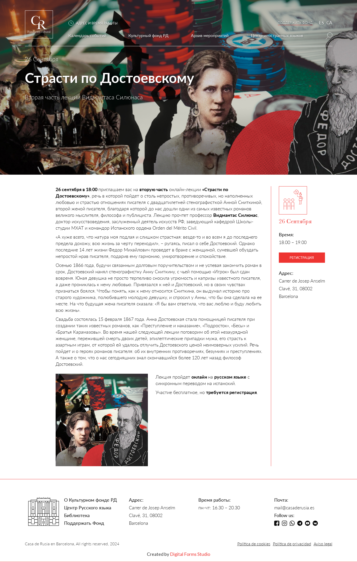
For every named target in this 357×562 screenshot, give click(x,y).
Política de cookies (253, 543)
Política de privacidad (292, 543)
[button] (96, 23)
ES (321, 22)
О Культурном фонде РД (90, 499)
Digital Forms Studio (190, 554)
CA (329, 22)
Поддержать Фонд (84, 523)
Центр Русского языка (87, 507)
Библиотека (77, 515)
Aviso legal (323, 543)
